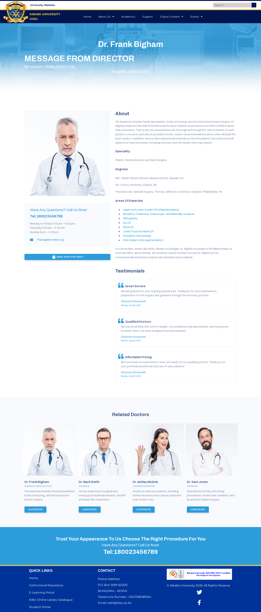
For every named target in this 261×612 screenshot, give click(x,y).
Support (147, 16)
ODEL (34, 19)
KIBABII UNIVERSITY (45, 14)
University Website (42, 5)
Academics (128, 16)
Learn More (35, 509)
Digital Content (171, 17)
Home (87, 16)
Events (196, 17)
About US (106, 17)
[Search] (254, 5)
